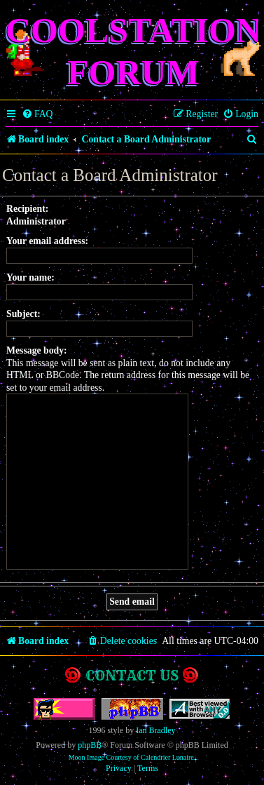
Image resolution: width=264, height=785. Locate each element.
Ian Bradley (155, 730)
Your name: (30, 277)
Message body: (36, 350)
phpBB (90, 745)
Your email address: (47, 241)
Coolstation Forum (133, 51)
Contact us (132, 675)
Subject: (23, 314)
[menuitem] (37, 114)
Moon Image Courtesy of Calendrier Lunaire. (132, 757)
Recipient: (27, 208)
